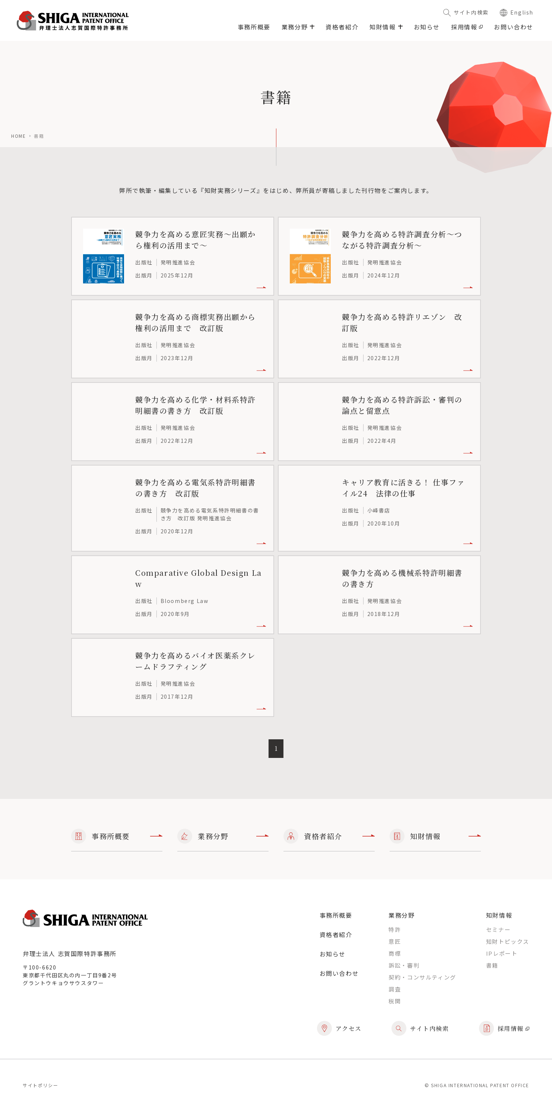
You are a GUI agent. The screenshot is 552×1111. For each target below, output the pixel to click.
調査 (394, 989)
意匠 (394, 941)
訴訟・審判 (403, 965)
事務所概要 (254, 26)
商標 (394, 953)
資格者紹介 (342, 26)
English (516, 12)
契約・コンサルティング (422, 977)
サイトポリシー (40, 1085)
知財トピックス (507, 941)
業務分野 (223, 836)
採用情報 (467, 26)
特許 (394, 929)
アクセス (339, 1028)
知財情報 (435, 836)
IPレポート (502, 953)
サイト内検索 (466, 12)
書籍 (492, 965)
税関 (394, 1001)
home (18, 136)
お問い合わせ (513, 26)
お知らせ (427, 26)
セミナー (498, 929)
